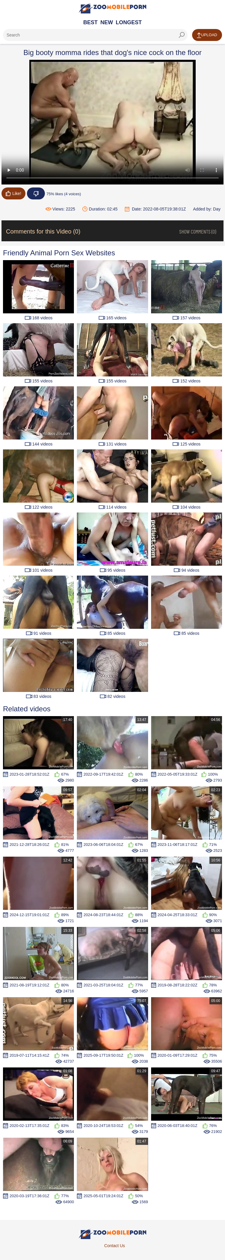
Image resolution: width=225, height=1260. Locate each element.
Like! (13, 193)
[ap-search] (95, 35)
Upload (207, 35)
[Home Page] (112, 8)
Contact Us (114, 1245)
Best (90, 22)
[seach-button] (182, 35)
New (107, 22)
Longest (129, 22)
